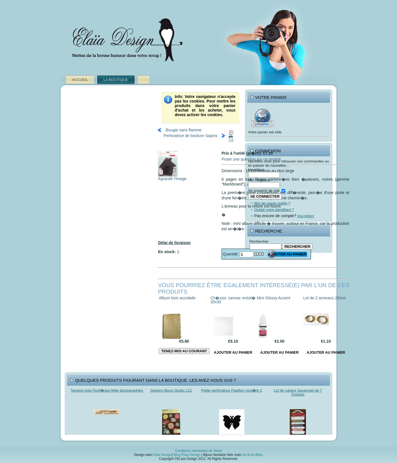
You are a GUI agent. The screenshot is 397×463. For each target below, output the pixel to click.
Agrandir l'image (172, 177)
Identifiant (256, 170)
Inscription (305, 216)
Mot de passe (259, 180)
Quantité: (231, 254)
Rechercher (259, 241)
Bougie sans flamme (183, 130)
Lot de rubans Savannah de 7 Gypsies (298, 392)
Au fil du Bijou (252, 455)
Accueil (80, 80)
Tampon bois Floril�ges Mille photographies (107, 390)
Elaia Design (162, 455)
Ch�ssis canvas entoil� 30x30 (233, 300)
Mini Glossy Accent (273, 298)
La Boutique (116, 80)
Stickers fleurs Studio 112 (171, 390)
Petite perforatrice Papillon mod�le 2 (231, 390)
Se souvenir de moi (264, 190)
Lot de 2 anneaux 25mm (324, 298)
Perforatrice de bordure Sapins (191, 135)
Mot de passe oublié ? (272, 203)
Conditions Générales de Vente (198, 451)
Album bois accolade (177, 298)
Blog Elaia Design (186, 455)
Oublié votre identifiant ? (274, 210)
